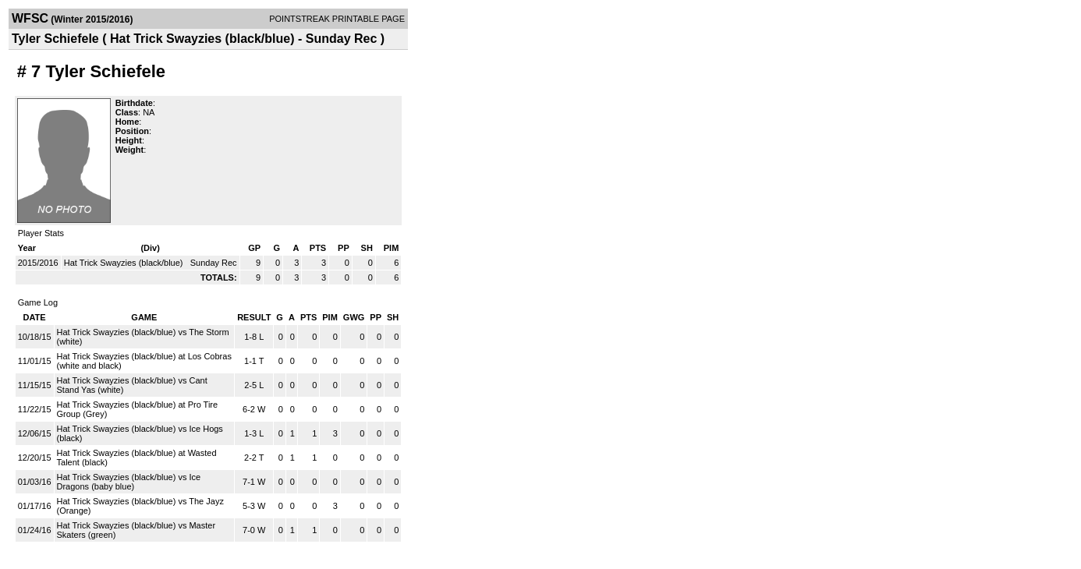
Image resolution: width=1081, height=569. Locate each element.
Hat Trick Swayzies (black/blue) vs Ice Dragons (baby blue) (129, 481)
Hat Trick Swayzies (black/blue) (125, 262)
